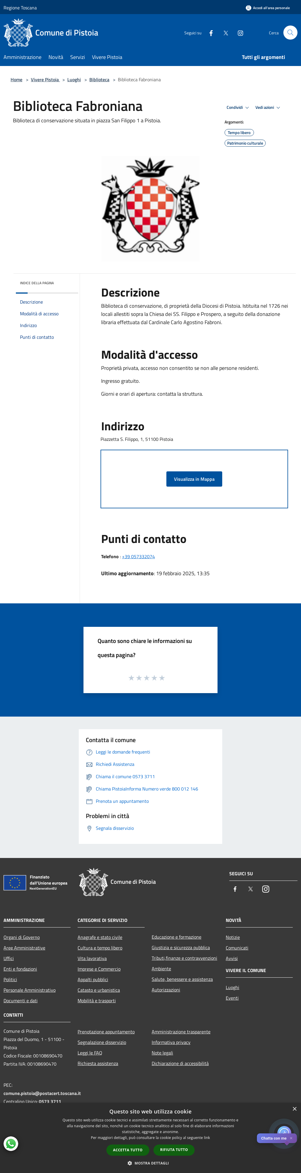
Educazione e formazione (176, 936)
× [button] (294, 1109)
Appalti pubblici (93, 979)
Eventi (232, 997)
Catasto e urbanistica (99, 989)
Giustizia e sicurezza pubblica (181, 947)
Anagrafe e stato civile (100, 937)
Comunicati (237, 947)
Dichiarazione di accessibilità (180, 1063)
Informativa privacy (171, 1042)
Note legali (162, 1052)
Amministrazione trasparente (181, 1031)
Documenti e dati (21, 1000)
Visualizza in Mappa (194, 479)
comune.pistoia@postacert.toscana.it (42, 1093)
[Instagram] (238, 32)
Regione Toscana (20, 7)
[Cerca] (290, 33)
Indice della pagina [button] (37, 283)
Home (16, 79)
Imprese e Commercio (99, 968)
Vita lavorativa (92, 958)
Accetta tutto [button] (128, 1149)
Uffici (9, 958)
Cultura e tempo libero (100, 947)
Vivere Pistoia (45, 79)
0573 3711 (50, 1101)
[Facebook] (209, 32)
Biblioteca (99, 79)
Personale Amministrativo (30, 989)
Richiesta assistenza (98, 1063)
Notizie (233, 937)
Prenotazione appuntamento (106, 1031)
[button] (150, 1163)
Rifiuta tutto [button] (174, 1149)
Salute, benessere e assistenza (182, 979)
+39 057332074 (138, 556)
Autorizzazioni (166, 989)
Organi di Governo (22, 937)
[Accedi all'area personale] (267, 8)
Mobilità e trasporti (97, 1000)
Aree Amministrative (24, 947)
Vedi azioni (268, 107)
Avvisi (232, 958)
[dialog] (150, 1138)
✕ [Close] (291, 1138)
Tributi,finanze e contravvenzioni (184, 958)
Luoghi (74, 79)
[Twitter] (223, 32)
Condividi (239, 107)
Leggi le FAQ (90, 1052)
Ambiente (161, 968)
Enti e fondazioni (20, 968)
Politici (10, 979)
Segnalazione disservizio (102, 1042)
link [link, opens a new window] (207, 1137)
